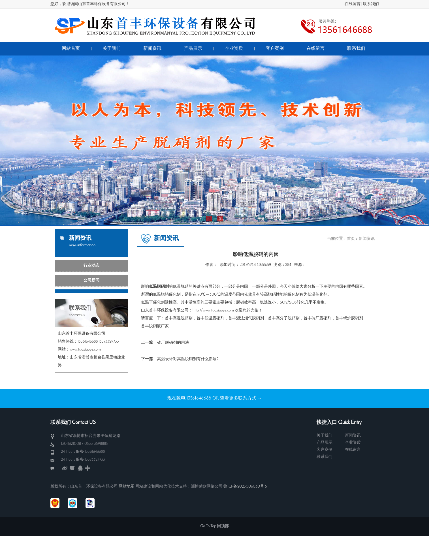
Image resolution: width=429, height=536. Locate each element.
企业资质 (353, 443)
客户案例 (324, 450)
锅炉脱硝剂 (353, 318)
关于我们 (324, 436)
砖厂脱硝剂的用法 (173, 343)
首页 (351, 239)
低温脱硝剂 (214, 318)
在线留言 (352, 4)
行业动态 (91, 266)
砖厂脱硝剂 (321, 318)
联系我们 (371, 4)
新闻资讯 (367, 239)
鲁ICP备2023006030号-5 (245, 486)
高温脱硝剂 (183, 318)
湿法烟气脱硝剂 (250, 318)
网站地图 (127, 486)
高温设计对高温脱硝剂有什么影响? (188, 359)
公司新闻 (91, 280)
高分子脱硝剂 (288, 318)
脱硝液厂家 (159, 326)
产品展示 (324, 443)
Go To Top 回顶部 (214, 526)
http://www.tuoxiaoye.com (213, 310)
